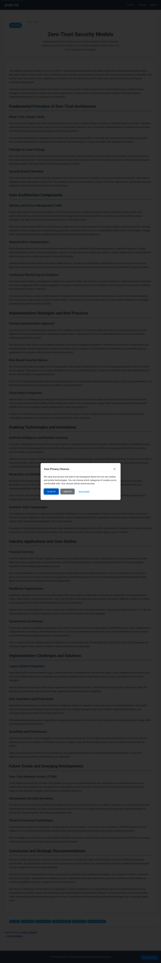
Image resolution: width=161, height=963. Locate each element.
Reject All (67, 491)
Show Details (84, 491)
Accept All (51, 491)
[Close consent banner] (114, 469)
